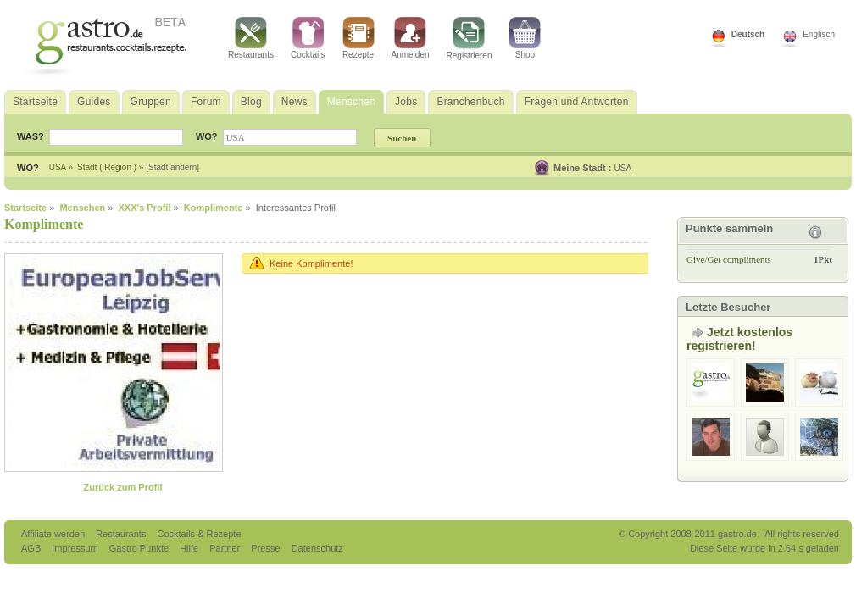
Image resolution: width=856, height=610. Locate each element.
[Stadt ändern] (172, 167)
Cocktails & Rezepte (199, 534)
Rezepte (358, 38)
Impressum (76, 548)
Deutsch (747, 34)
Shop (525, 38)
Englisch (819, 34)
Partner (225, 548)
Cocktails (308, 38)
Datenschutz (317, 548)
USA (623, 168)
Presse (265, 548)
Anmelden (411, 38)
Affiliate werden (54, 534)
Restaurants (251, 38)
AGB (32, 548)
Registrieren (469, 38)
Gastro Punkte (140, 548)
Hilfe (190, 548)
